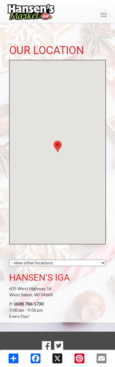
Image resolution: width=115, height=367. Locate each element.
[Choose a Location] (57, 263)
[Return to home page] (57, 12)
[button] (58, 146)
